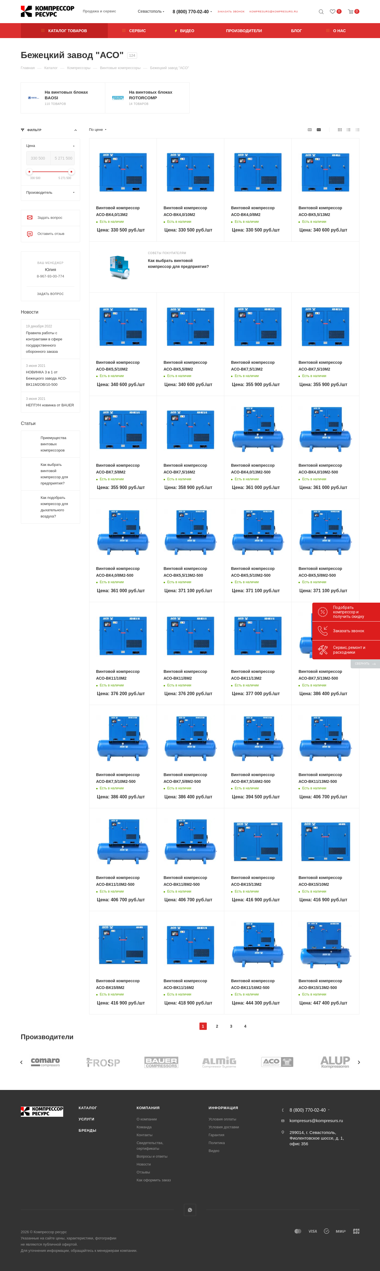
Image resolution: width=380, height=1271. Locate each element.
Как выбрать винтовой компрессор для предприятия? (54, 473)
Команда (144, 1127)
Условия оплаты (222, 1119)
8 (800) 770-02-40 (191, 11)
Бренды (87, 1130)
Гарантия (216, 1135)
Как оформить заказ (154, 1180)
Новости (29, 312)
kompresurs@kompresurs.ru (273, 11)
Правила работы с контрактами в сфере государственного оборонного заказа (44, 342)
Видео (213, 1151)
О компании (147, 1119)
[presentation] (21, 1062)
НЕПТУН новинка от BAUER (50, 405)
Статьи (28, 423)
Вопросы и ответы (152, 1156)
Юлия (50, 269)
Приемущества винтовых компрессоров (53, 444)
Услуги (87, 1119)
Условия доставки (223, 1127)
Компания (148, 1108)
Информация (223, 1108)
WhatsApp (190, 1210)
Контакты (144, 1135)
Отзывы (143, 1172)
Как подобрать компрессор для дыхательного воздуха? (54, 506)
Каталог (88, 1108)
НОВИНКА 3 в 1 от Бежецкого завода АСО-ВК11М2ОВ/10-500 (46, 378)
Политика (216, 1143)
